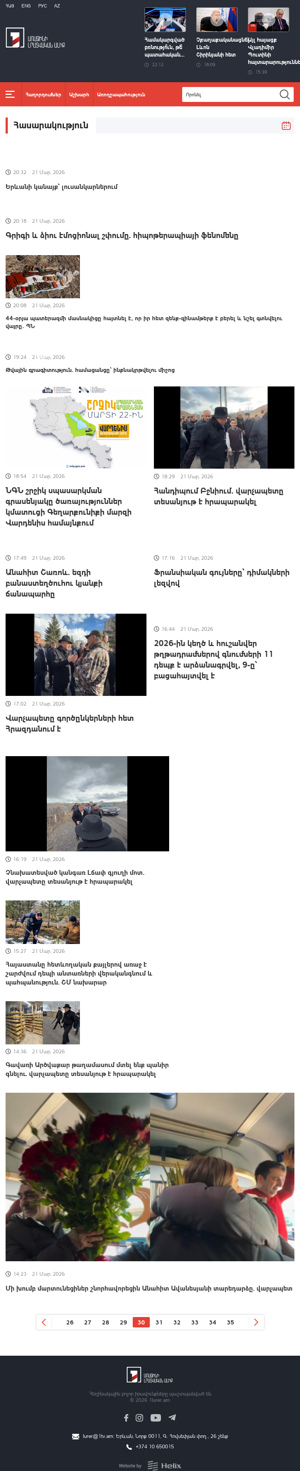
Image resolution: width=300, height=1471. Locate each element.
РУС (42, 6)
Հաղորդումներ (43, 94)
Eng (26, 6)
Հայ (10, 6)
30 (141, 1322)
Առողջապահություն (121, 94)
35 (230, 1322)
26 (70, 1322)
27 (87, 1322)
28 (105, 1322)
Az (57, 6)
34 (212, 1322)
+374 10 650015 (155, 1446)
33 (195, 1322)
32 (177, 1322)
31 (159, 1322)
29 (123, 1322)
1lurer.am (159, 1400)
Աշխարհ (79, 94)
